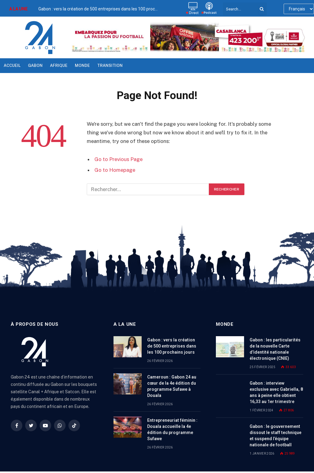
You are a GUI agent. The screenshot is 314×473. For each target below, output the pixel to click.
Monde (82, 65)
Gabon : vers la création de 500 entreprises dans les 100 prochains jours (99, 8)
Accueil (12, 65)
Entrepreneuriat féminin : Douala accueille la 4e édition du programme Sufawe (172, 429)
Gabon (35, 65)
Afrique (58, 65)
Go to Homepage (114, 170)
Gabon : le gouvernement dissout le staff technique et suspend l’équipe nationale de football (275, 435)
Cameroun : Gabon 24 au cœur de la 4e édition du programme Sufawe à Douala (171, 386)
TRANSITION (110, 65)
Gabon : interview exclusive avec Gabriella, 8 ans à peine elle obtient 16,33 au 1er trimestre (276, 392)
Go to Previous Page (118, 159)
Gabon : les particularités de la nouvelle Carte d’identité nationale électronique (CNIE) (275, 349)
